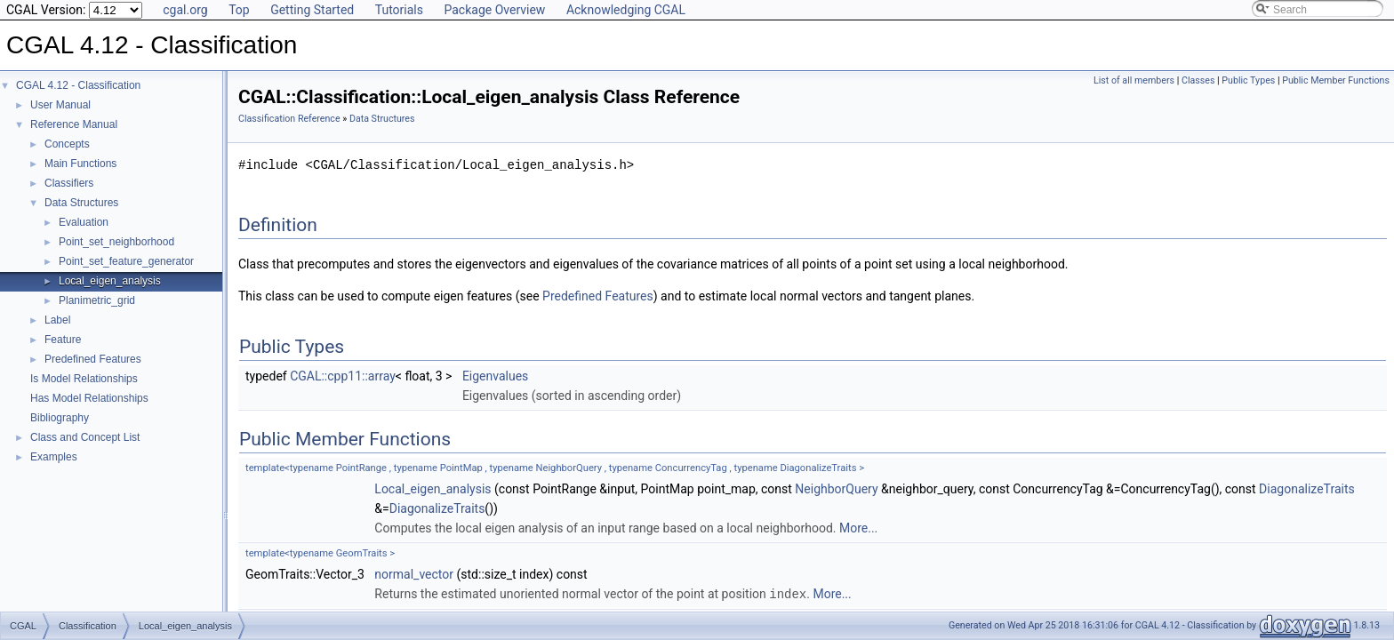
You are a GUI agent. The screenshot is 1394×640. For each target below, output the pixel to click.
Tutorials (399, 10)
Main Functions (80, 163)
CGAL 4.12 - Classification (78, 85)
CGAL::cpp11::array (343, 376)
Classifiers (68, 183)
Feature (62, 339)
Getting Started (312, 10)
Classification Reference (289, 118)
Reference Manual (73, 124)
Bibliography (59, 418)
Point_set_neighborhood (116, 242)
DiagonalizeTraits (1307, 489)
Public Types (1248, 80)
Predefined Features (92, 359)
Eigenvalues (495, 376)
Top (239, 10)
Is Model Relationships (84, 378)
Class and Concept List (85, 437)
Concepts (67, 144)
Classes (1198, 80)
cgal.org (185, 10)
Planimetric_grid (97, 300)
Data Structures (81, 202)
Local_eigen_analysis (110, 281)
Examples (53, 457)
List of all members (1134, 80)
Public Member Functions (1336, 80)
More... (858, 528)
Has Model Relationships (89, 398)
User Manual (60, 105)
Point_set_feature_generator (126, 261)
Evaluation (83, 222)
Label (57, 320)
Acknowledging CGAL (625, 10)
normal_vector (413, 574)
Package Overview (494, 10)
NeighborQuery (836, 489)
